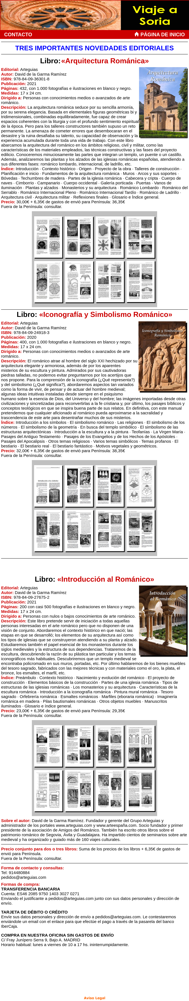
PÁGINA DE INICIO (160, 34)
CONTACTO (18, 34)
